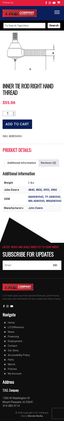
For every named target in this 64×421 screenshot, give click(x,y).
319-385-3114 (11, 405)
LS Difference (16, 327)
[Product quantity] (9, 113)
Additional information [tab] (21, 162)
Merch (11, 364)
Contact (12, 345)
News (11, 331)
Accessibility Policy (19, 355)
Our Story (13, 350)
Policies (12, 369)
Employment (15, 341)
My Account (15, 373)
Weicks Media (35, 416)
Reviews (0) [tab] (48, 162)
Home (11, 322)
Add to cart (17, 124)
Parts (11, 359)
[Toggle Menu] (57, 12)
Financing (13, 336)
